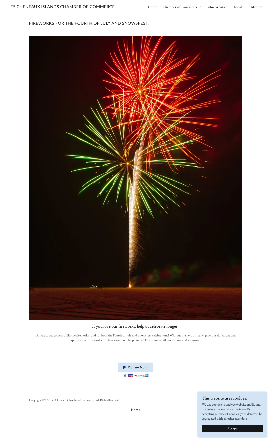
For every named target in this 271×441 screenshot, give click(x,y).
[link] (61, 7)
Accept (232, 435)
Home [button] (135, 410)
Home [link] (152, 7)
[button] (182, 7)
